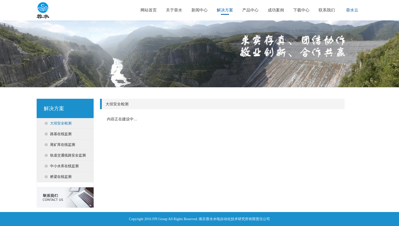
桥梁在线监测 (61, 177)
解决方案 (225, 10)
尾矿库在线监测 (62, 145)
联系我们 (327, 10)
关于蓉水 (174, 10)
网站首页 (148, 10)
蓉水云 (352, 10)
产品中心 (250, 10)
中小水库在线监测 (64, 166)
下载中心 (301, 10)
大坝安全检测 (61, 123)
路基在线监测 (61, 134)
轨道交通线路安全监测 (68, 155)
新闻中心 (199, 10)
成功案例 (276, 10)
